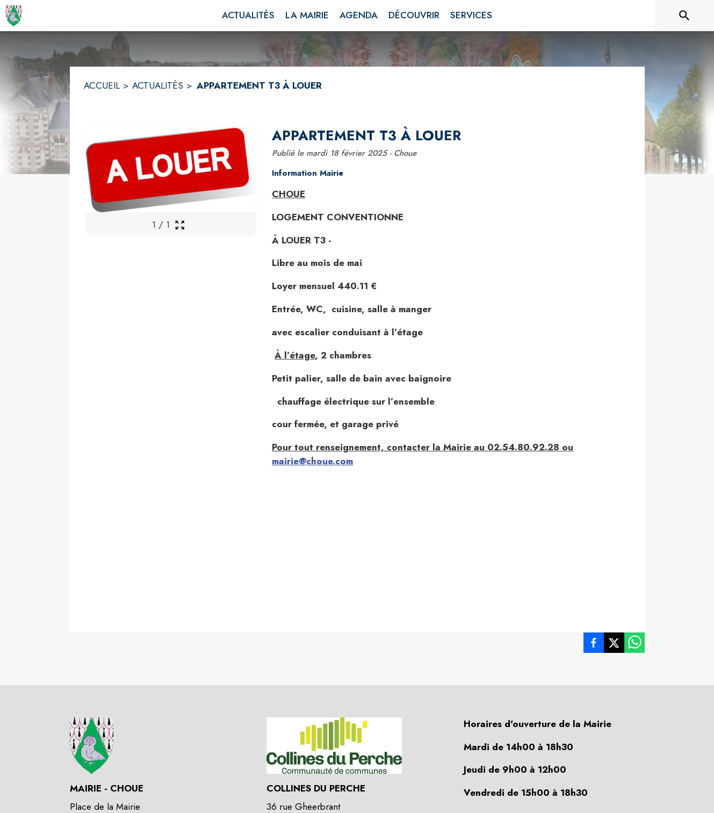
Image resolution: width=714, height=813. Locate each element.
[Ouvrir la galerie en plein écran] (180, 225)
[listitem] (593, 644)
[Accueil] (13, 15)
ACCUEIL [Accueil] (102, 85)
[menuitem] (248, 15)
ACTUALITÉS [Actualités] (157, 85)
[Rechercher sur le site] (684, 16)
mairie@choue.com (312, 461)
